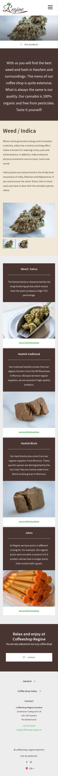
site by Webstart (29, 755)
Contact (29, 700)
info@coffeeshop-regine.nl (29, 729)
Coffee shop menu (27, 691)
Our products (31, 44)
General (27, 681)
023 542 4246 (29, 725)
